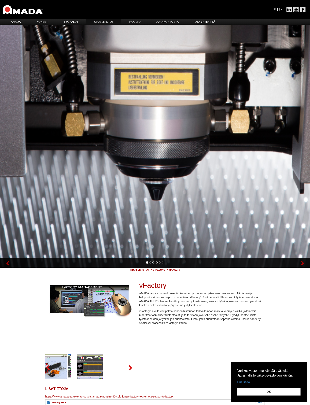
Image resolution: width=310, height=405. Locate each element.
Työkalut (71, 21)
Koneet (42, 21)
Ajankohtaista (167, 21)
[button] (23, 263)
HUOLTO (135, 21)
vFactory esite (59, 402)
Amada (16, 21)
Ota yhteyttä (205, 21)
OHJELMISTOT (139, 269)
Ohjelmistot (103, 21)
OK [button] (269, 391)
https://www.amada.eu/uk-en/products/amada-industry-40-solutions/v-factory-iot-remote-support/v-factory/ (109, 396)
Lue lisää (243, 382)
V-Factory (159, 269)
